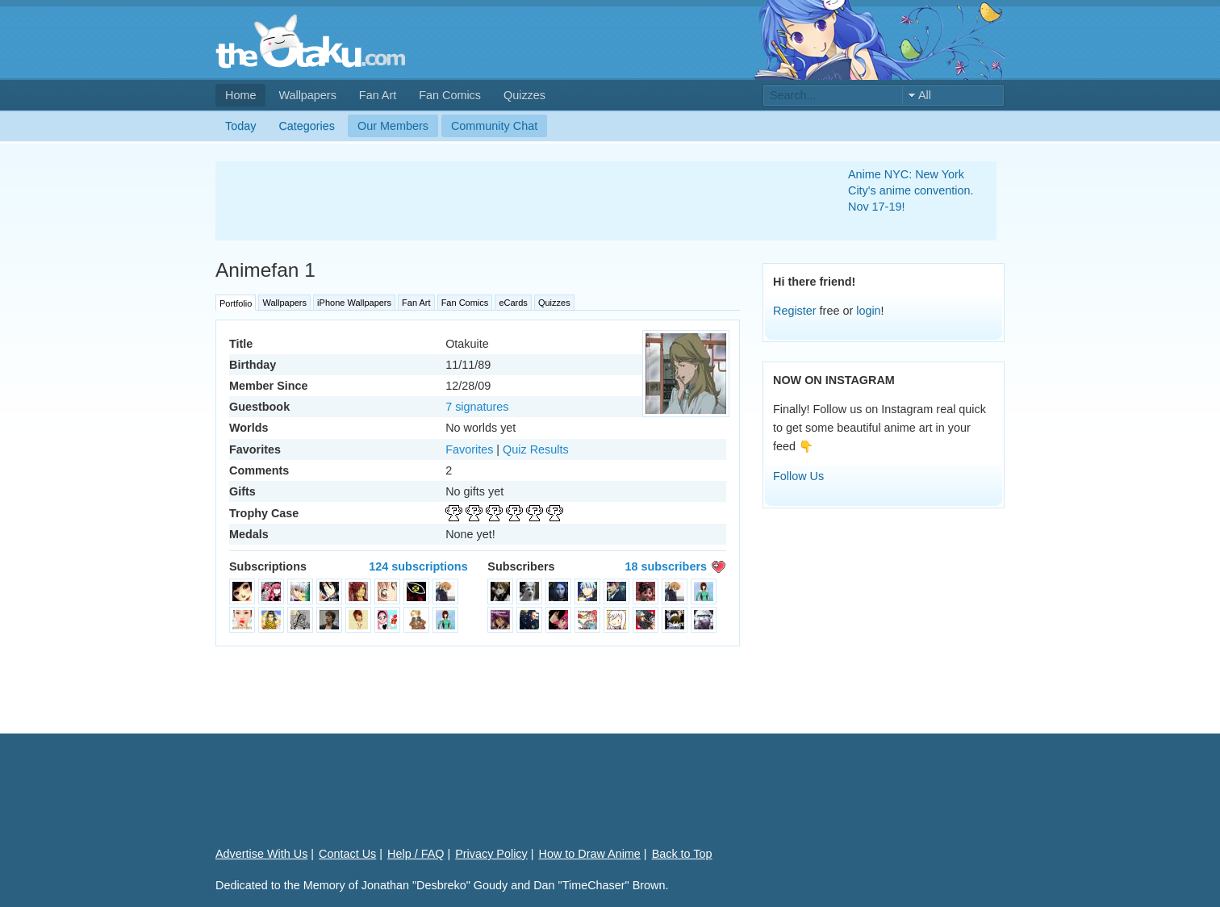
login (868, 310)
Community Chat (494, 125)
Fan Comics (450, 95)
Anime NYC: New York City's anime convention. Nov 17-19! (911, 190)
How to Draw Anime (590, 853)
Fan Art (377, 95)
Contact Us (347, 853)
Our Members (392, 125)
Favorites (469, 449)
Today (240, 125)
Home (240, 95)
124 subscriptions (418, 566)
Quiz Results (536, 449)
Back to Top (682, 853)
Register (795, 310)
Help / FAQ (415, 853)
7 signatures (476, 406)
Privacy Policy (491, 853)
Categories (306, 125)
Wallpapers (307, 95)
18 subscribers (666, 566)
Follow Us (798, 476)
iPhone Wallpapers (354, 302)
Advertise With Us (261, 853)
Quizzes (524, 95)
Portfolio (235, 303)
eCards (513, 302)
